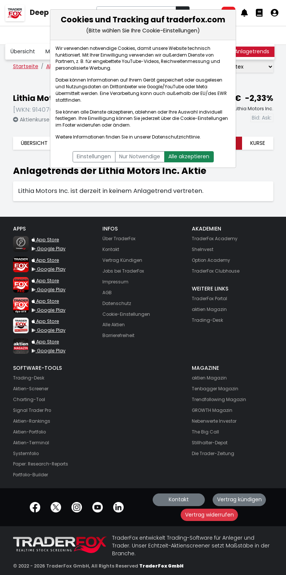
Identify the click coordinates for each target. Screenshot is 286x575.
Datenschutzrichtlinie (176, 137)
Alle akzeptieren (188, 156)
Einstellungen (94, 156)
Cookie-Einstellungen (204, 118)
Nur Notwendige (139, 156)
